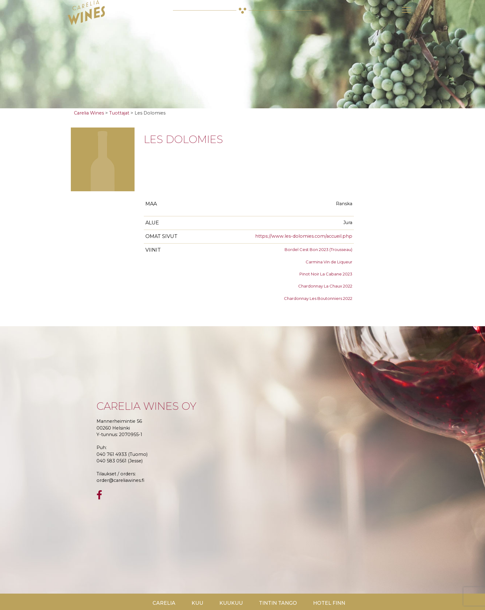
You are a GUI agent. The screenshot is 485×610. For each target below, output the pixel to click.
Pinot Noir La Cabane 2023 (325, 273)
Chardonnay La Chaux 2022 (325, 285)
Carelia (163, 603)
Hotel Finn (329, 603)
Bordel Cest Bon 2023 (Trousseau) (318, 249)
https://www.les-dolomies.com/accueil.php (303, 236)
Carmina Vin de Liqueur (329, 261)
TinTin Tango (278, 603)
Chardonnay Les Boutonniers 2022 (318, 298)
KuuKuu (231, 603)
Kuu (197, 603)
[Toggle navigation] (406, 9)
